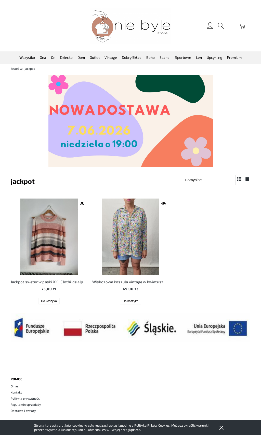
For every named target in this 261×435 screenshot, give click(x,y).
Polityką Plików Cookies (152, 425)
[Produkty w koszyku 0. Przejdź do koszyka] (243, 28)
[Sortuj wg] (209, 180)
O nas (15, 386)
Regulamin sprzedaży (26, 404)
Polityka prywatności (26, 398)
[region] (130, 121)
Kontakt (16, 392)
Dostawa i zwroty (23, 410)
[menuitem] (27, 57)
